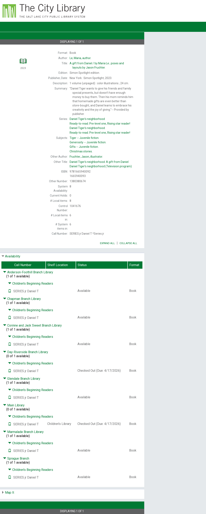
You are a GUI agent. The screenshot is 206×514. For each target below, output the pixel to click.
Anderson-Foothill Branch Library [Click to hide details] (28, 272)
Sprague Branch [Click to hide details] (16, 458)
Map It (9, 492)
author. (80, 58)
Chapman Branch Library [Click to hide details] (22, 299)
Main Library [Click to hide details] (14, 405)
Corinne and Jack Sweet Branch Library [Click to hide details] (32, 325)
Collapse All (128, 243)
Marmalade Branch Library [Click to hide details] (23, 432)
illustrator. (86, 156)
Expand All (107, 243)
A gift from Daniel (99, 161)
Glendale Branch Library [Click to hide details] (21, 379)
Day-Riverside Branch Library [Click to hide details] (25, 352)
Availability (12, 256)
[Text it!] (9, 291)
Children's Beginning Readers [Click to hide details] (30, 283)
